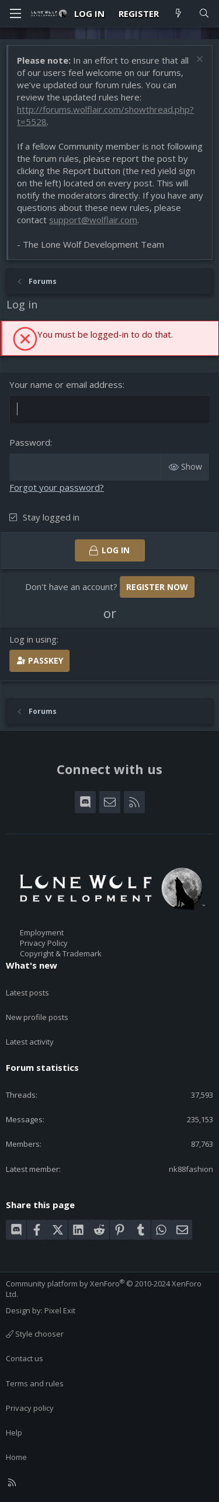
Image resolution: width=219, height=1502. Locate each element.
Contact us (24, 1358)
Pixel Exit (59, 1310)
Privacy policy (30, 1408)
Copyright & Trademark (61, 953)
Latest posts (27, 992)
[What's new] (178, 14)
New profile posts (37, 1017)
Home (16, 1457)
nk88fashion (191, 1169)
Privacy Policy (44, 943)
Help (14, 1432)
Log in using (33, 639)
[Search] (204, 14)
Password (29, 442)
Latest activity (30, 1041)
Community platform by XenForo (103, 1288)
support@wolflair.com (93, 220)
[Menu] (15, 13)
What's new (31, 965)
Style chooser (35, 1333)
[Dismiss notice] (198, 60)
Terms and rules (35, 1383)
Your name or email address (66, 384)
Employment (42, 932)
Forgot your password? (56, 487)
